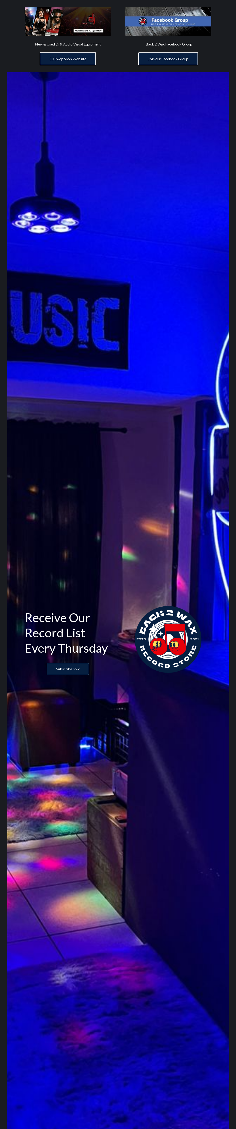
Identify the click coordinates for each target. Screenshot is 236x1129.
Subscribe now (68, 669)
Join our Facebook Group (168, 59)
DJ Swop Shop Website (68, 59)
